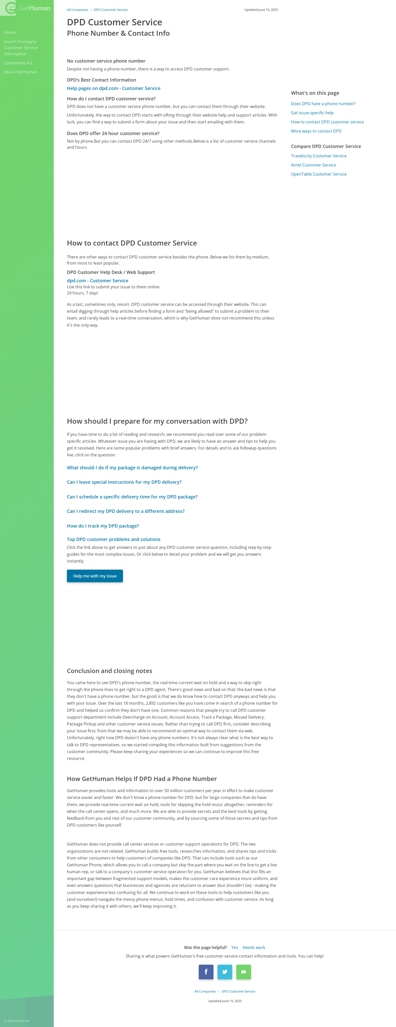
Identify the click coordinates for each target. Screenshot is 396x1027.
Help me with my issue (95, 576)
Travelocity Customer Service (319, 156)
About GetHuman (21, 72)
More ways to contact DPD (316, 131)
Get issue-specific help (312, 113)
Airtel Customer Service (313, 165)
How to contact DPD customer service (327, 122)
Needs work (254, 947)
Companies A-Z (18, 63)
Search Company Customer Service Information (21, 48)
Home (9, 32)
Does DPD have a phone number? (323, 103)
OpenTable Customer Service (319, 174)
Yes (234, 947)
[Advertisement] (172, 193)
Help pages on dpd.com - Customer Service (113, 88)
